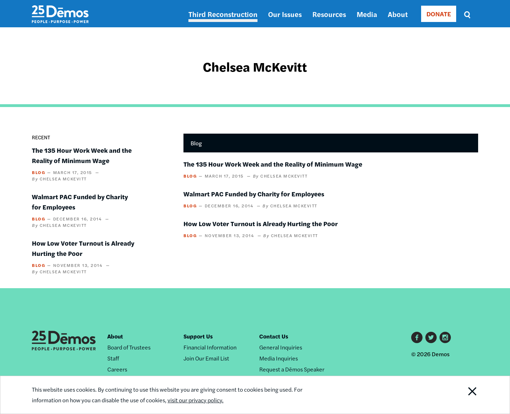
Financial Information (210, 347)
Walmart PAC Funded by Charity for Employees (253, 193)
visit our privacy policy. (195, 400)
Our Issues (285, 14)
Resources (329, 14)
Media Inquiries (278, 358)
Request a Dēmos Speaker (291, 369)
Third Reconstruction (222, 14)
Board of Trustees (129, 347)
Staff (113, 358)
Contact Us (273, 336)
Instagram (445, 337)
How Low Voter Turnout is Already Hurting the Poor (260, 223)
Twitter (431, 337)
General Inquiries (280, 347)
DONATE (438, 13)
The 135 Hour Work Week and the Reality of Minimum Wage (272, 164)
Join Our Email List (206, 358)
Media (367, 14)
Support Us (198, 336)
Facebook (417, 337)
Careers (117, 369)
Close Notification (463, 395)
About (398, 14)
